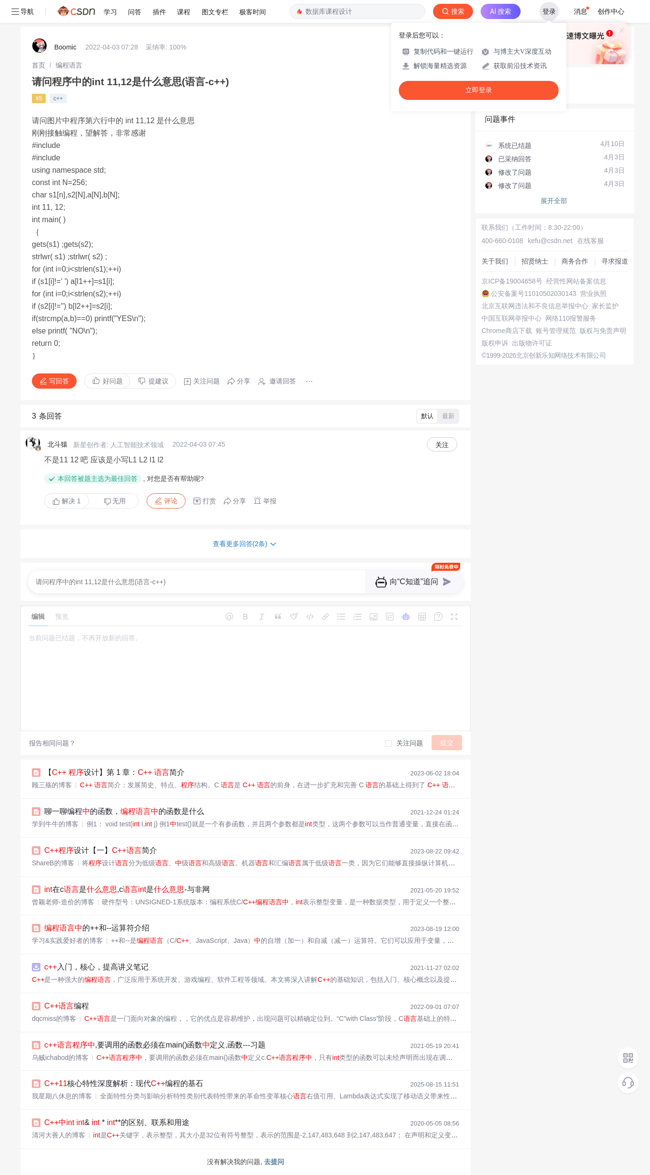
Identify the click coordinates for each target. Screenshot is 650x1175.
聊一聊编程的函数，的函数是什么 (124, 811)
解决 (66, 501)
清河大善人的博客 (58, 1135)
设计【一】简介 (100, 850)
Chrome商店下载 (507, 330)
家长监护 (605, 306)
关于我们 (495, 261)
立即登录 (478, 90)
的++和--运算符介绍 (96, 928)
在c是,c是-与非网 (127, 889)
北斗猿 (58, 444)
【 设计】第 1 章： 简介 (114, 772)
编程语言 (69, 65)
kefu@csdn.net (550, 241)
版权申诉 (495, 343)
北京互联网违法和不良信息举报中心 (535, 306)
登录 (549, 11)
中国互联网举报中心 (512, 318)
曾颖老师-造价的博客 (63, 902)
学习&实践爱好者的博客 (67, 940)
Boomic (65, 47)
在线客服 (590, 241)
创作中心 (611, 11)
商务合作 (574, 261)
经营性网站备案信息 (576, 281)
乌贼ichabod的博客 (60, 1057)
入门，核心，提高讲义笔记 (96, 967)
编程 (66, 1006)
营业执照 (593, 293)
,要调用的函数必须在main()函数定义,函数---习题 (155, 1045)
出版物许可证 (532, 343)
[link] (38, 65)
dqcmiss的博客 (54, 1018)
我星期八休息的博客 (62, 1096)
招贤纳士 (535, 261)
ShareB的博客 (53, 863)
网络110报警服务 (570, 318)
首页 (38, 65)
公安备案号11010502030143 (533, 293)
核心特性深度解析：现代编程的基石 (123, 1083)
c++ (58, 98)
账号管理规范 (556, 330)
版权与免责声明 (603, 330)
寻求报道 (614, 261)
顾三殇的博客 (52, 785)
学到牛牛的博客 (55, 824)
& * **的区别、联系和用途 (116, 1122)
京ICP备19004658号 (512, 281)
